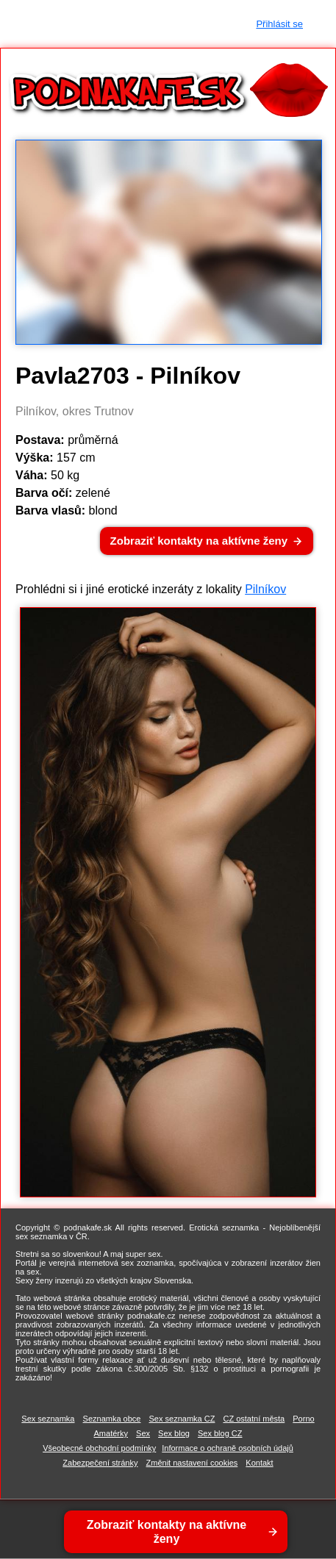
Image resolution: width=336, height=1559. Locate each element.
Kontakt (259, 1462)
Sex (143, 1433)
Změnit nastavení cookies (192, 1462)
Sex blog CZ (220, 1433)
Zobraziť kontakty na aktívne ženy (198, 540)
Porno (303, 1418)
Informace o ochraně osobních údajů (227, 1448)
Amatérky (111, 1433)
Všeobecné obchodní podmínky (99, 1448)
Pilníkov (265, 589)
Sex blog (174, 1433)
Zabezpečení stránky (99, 1462)
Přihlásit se (279, 23)
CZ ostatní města (254, 1418)
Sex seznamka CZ (182, 1418)
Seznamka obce (112, 1418)
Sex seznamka (47, 1418)
